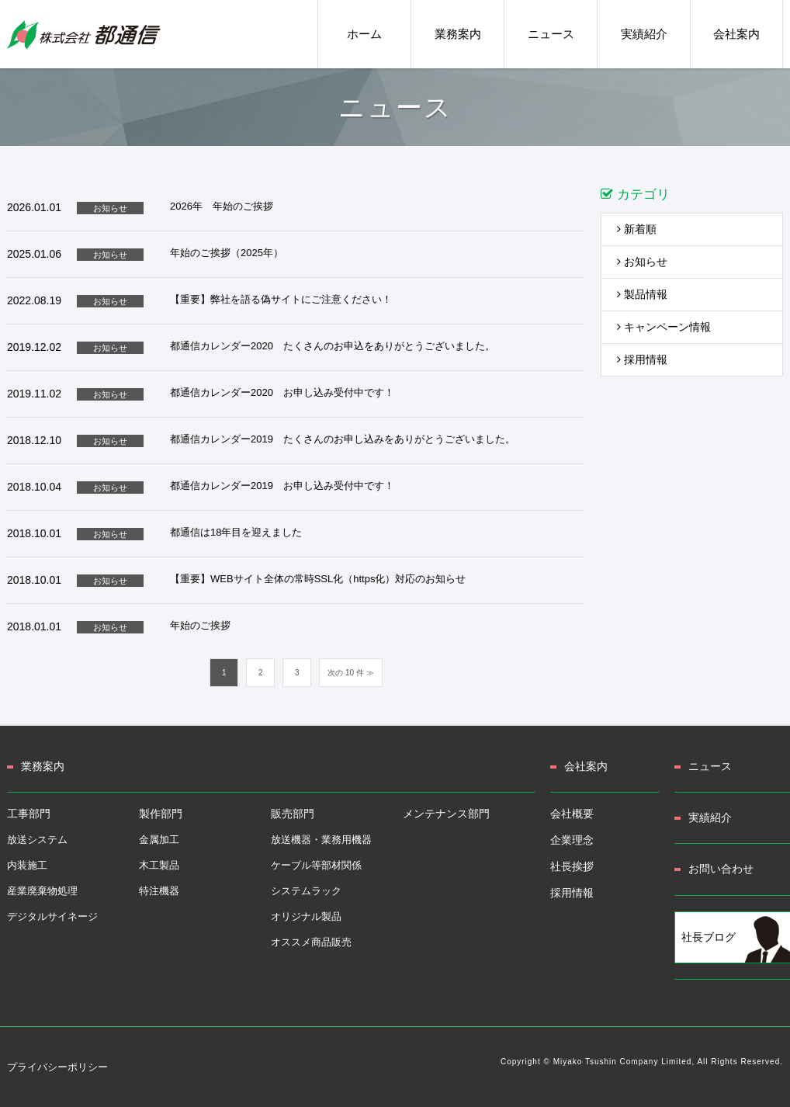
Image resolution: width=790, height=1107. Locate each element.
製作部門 (160, 813)
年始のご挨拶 (200, 625)
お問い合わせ (721, 868)
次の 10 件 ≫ (350, 672)
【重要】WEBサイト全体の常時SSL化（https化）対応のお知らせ (318, 579)
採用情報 (642, 359)
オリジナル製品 (306, 916)
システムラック (306, 891)
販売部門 (292, 813)
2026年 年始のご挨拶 (221, 206)
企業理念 (572, 840)
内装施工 (27, 865)
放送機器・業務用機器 (321, 839)
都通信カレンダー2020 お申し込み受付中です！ (282, 392)
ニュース (710, 766)
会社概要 (572, 813)
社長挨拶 (572, 866)
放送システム (37, 839)
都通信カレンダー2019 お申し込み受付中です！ (282, 485)
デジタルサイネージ (52, 916)
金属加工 (159, 839)
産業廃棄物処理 (42, 891)
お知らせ (642, 261)
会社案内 (586, 766)
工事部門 (28, 813)
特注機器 (159, 891)
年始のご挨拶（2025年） (226, 253)
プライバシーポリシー (57, 1067)
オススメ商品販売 (311, 942)
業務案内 (42, 766)
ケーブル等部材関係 (316, 865)
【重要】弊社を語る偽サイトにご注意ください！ (281, 299)
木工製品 (159, 865)
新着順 (637, 229)
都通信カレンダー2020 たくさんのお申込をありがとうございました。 (332, 346)
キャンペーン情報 (664, 327)
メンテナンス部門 (446, 813)
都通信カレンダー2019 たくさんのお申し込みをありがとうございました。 (342, 439)
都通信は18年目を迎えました (236, 532)
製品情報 (642, 294)
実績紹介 (710, 817)
